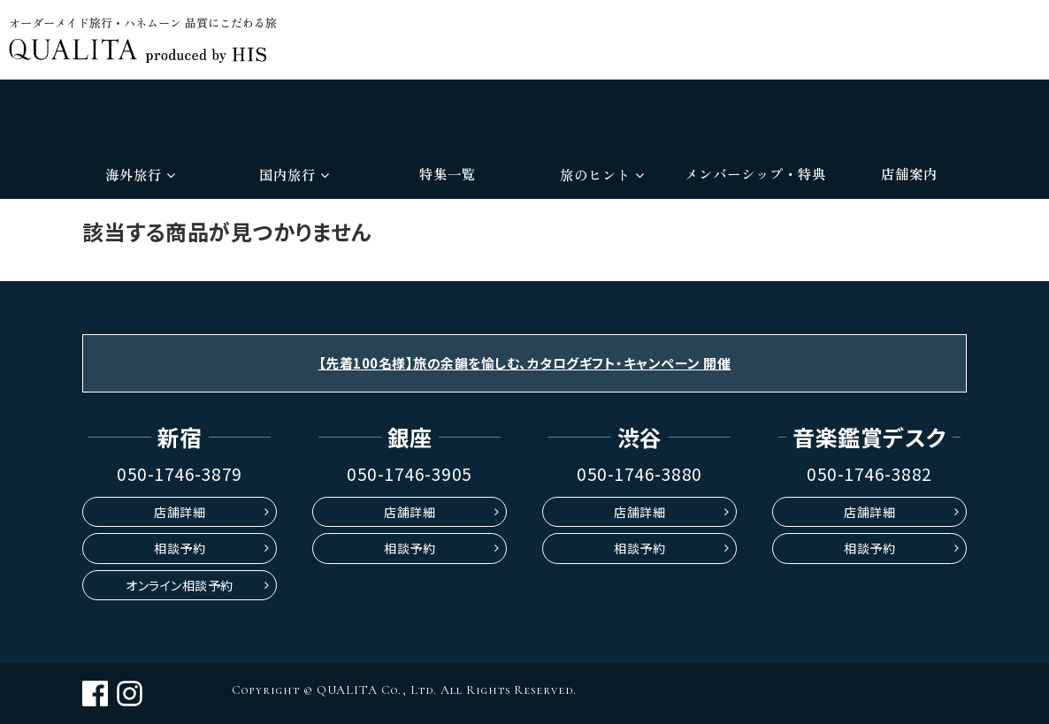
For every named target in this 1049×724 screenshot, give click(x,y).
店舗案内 (909, 173)
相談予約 (179, 548)
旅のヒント (602, 174)
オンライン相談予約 (180, 585)
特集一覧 (447, 173)
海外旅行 (140, 174)
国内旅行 (294, 174)
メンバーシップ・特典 (755, 173)
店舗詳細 (179, 512)
